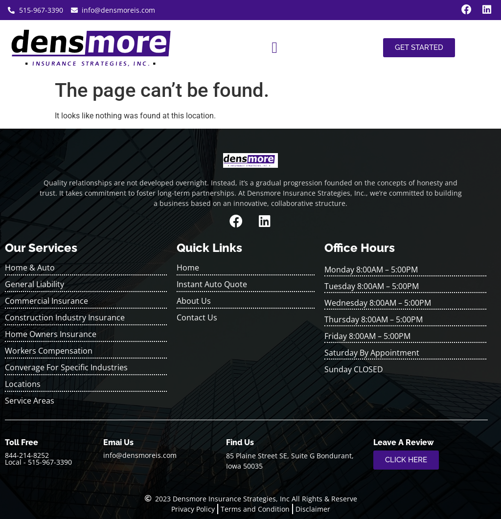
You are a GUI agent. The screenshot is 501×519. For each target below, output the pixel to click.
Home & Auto (30, 267)
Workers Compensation (48, 350)
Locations (23, 384)
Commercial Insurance (46, 300)
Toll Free (21, 442)
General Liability (34, 284)
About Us (194, 300)
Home (188, 267)
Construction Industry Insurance (65, 317)
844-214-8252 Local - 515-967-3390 (38, 459)
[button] (274, 47)
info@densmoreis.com (140, 455)
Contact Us (197, 317)
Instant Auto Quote (212, 284)
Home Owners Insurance (50, 334)
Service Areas (29, 400)
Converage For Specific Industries (66, 367)
